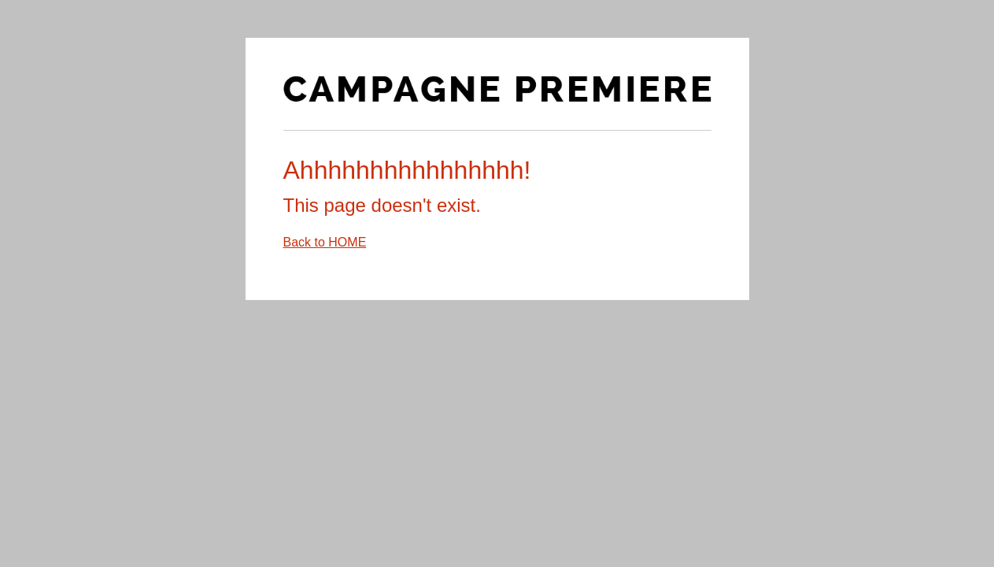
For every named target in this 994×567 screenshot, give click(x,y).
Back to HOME (325, 242)
